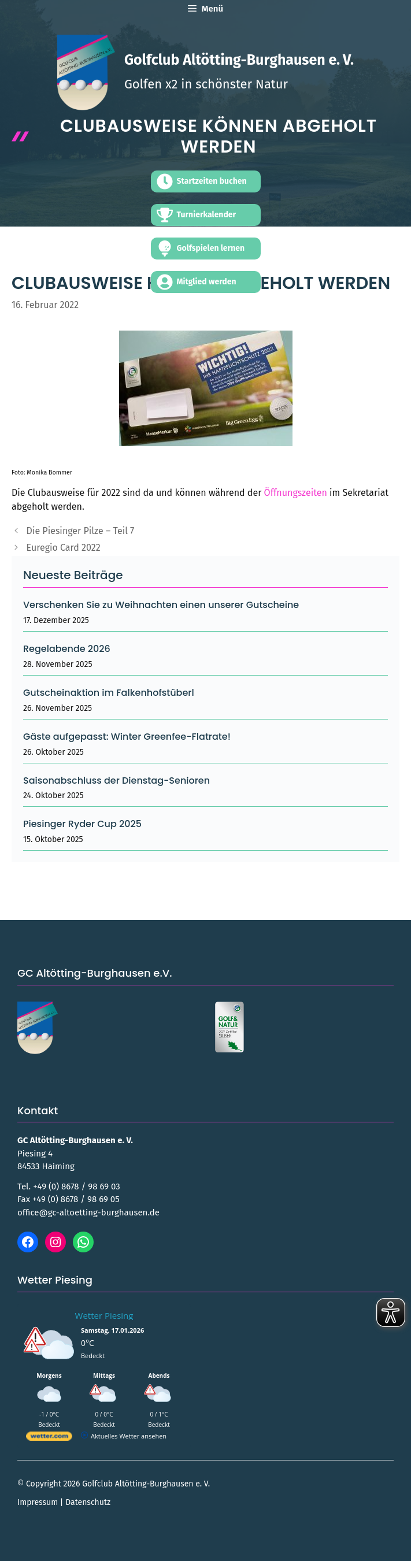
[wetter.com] (49, 1438)
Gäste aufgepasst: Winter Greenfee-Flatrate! (127, 736)
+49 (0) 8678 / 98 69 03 (76, 1186)
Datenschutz (87, 1502)
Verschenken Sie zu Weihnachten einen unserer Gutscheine (161, 604)
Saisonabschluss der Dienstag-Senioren (116, 780)
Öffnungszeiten (295, 492)
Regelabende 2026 (66, 648)
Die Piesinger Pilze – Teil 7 (81, 530)
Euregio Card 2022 (64, 547)
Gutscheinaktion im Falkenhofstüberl (108, 692)
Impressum (37, 1502)
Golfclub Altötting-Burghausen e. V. (239, 60)
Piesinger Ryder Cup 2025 (82, 823)
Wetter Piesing (104, 1315)
